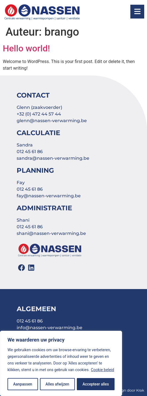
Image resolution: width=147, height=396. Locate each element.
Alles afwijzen (57, 384)
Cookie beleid (102, 370)
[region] (61, 363)
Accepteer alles (95, 384)
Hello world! (26, 48)
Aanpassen (22, 384)
